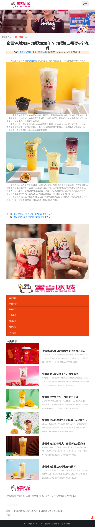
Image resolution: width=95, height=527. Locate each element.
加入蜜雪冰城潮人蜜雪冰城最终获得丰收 (31, 217)
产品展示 (13, 315)
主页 (15, 37)
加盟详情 (13, 303)
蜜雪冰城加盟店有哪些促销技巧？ (60, 466)
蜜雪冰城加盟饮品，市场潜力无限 (60, 397)
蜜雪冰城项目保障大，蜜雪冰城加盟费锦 (63, 443)
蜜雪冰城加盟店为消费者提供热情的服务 (63, 350)
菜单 (85, 4)
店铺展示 (13, 321)
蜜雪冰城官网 (25, 52)
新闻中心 (23, 37)
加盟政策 (13, 327)
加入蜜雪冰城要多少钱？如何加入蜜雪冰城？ (33, 214)
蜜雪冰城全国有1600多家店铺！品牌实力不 (64, 420)
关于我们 (13, 298)
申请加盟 (13, 333)
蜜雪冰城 (42, 52)
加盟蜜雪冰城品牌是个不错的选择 (60, 374)
